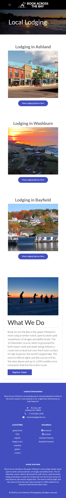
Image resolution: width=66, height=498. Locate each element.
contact (17, 453)
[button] (9, 5)
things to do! (17, 441)
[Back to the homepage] (33, 5)
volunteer (17, 445)
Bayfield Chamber (46, 441)
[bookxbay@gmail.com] (33, 417)
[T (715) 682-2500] (33, 413)
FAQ (17, 434)
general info (17, 430)
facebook (47, 430)
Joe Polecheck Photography (29, 492)
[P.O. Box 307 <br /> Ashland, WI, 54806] (33, 409)
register (17, 438)
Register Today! (20, 372)
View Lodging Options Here (33, 103)
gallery (17, 449)
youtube (47, 434)
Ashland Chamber (46, 438)
